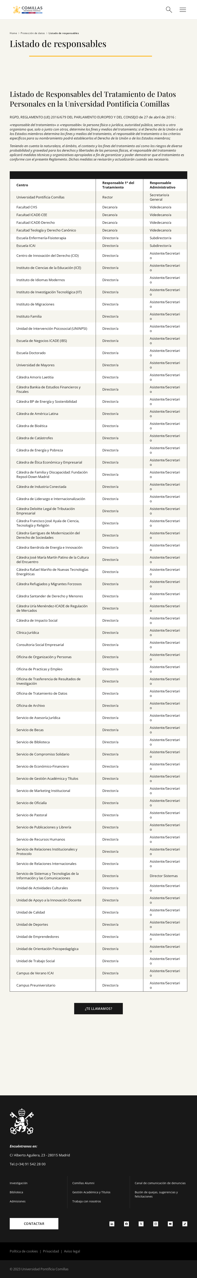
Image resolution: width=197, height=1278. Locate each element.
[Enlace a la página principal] (28, 9)
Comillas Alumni (83, 1183)
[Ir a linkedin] (111, 1223)
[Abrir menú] (182, 9)
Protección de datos (31, 33)
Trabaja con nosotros (86, 1201)
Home (13, 33)
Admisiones (18, 1201)
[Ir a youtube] (170, 1223)
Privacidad (51, 1251)
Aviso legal (72, 1251)
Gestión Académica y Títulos (91, 1192)
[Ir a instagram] (155, 1223)
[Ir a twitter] (141, 1223)
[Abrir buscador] (169, 9)
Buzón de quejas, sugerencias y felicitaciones (156, 1194)
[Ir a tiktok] (184, 1223)
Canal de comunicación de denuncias (160, 1183)
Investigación (19, 1183)
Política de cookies (24, 1251)
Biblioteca (16, 1192)
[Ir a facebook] (126, 1223)
